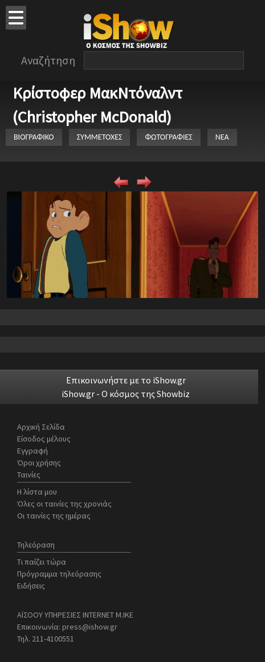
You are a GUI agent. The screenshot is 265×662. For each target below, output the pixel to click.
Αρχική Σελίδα (41, 427)
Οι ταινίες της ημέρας (54, 515)
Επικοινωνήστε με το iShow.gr (126, 380)
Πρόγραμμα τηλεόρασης (59, 574)
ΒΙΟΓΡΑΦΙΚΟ (34, 137)
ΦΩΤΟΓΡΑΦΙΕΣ (168, 137)
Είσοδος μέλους (44, 439)
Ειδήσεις (31, 586)
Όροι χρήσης (39, 462)
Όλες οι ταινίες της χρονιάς (64, 503)
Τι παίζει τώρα (41, 562)
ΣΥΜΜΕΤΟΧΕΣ (100, 137)
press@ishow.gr (89, 627)
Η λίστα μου (37, 492)
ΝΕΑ (222, 137)
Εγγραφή (32, 451)
